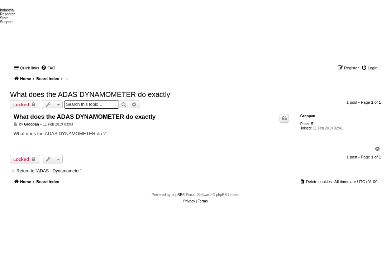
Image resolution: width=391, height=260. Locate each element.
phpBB (177, 195)
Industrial (7, 10)
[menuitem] (48, 68)
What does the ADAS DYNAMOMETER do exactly (90, 94)
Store (4, 18)
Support (6, 22)
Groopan (307, 116)
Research (7, 14)
